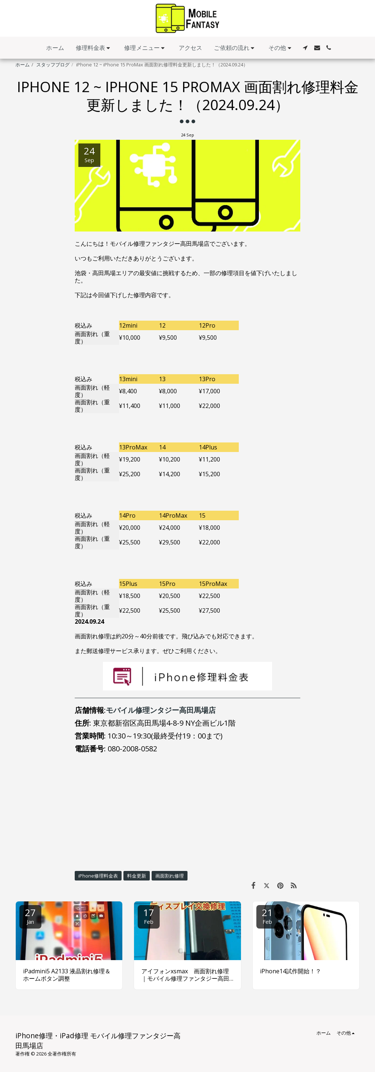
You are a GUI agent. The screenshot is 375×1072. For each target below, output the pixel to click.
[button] (94, 48)
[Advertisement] (187, 812)
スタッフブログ (53, 64)
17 (149, 915)
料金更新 (136, 875)
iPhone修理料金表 (98, 875)
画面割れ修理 (169, 875)
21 (267, 915)
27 (30, 915)
